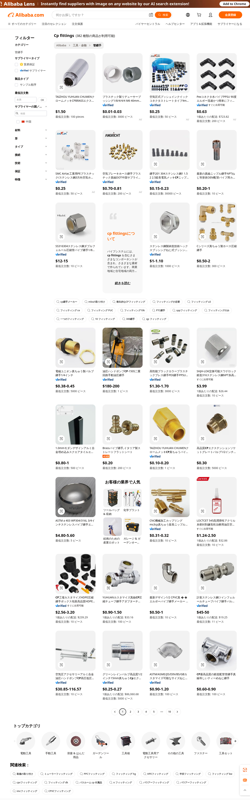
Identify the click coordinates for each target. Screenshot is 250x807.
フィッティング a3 (199, 301)
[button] (151, 15)
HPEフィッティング (155, 774)
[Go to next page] (177, 711)
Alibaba (61, 45)
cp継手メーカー (66, 301)
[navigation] (29, 374)
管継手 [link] (97, 45)
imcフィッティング (25, 791)
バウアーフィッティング (154, 782)
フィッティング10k (132, 310)
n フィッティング (120, 782)
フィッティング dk (56, 782)
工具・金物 (80, 45)
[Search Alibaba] (101, 15)
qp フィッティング (154, 319)
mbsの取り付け (95, 301)
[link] (245, 770)
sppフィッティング (184, 310)
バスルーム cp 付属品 (89, 782)
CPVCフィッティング (58, 791)
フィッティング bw (220, 774)
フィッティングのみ (216, 310)
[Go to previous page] (114, 711)
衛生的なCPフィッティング (128, 301)
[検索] (163, 15)
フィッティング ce (68, 310)
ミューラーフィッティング (56, 774)
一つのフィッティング (70, 319)
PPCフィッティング (92, 774)
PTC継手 (158, 310)
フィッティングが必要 (166, 301)
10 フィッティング (103, 319)
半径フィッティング (188, 774)
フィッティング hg (124, 774)
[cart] (200, 15)
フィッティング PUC (100, 310)
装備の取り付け (23, 774)
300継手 (128, 319)
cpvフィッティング (25, 782)
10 (169, 711)
